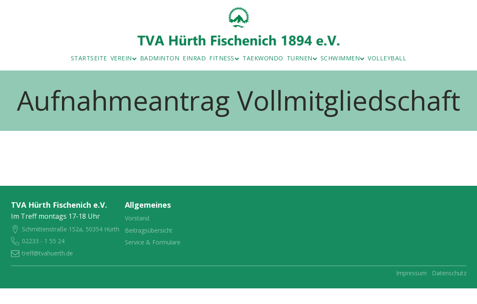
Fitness (224, 58)
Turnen (302, 58)
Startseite (89, 58)
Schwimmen (343, 58)
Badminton (160, 58)
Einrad (194, 58)
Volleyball (387, 58)
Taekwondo (263, 58)
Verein (123, 58)
